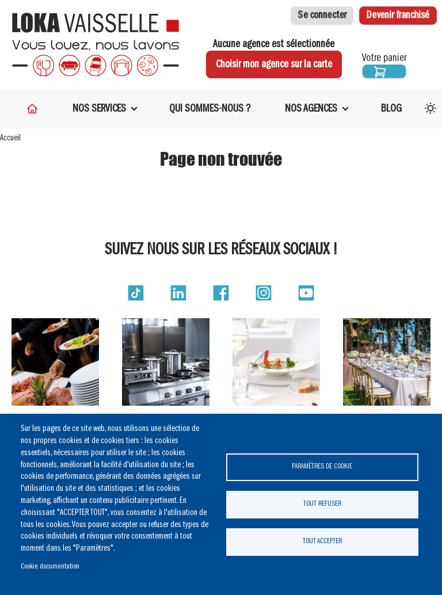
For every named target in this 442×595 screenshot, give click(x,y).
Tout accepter (322, 541)
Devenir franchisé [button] (398, 15)
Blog (391, 108)
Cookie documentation (50, 566)
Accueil (10, 138)
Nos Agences (311, 108)
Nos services (99, 108)
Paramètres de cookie (322, 466)
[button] (136, 293)
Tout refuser (322, 504)
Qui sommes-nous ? (209, 108)
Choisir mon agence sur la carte (274, 64)
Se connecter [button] (322, 15)
